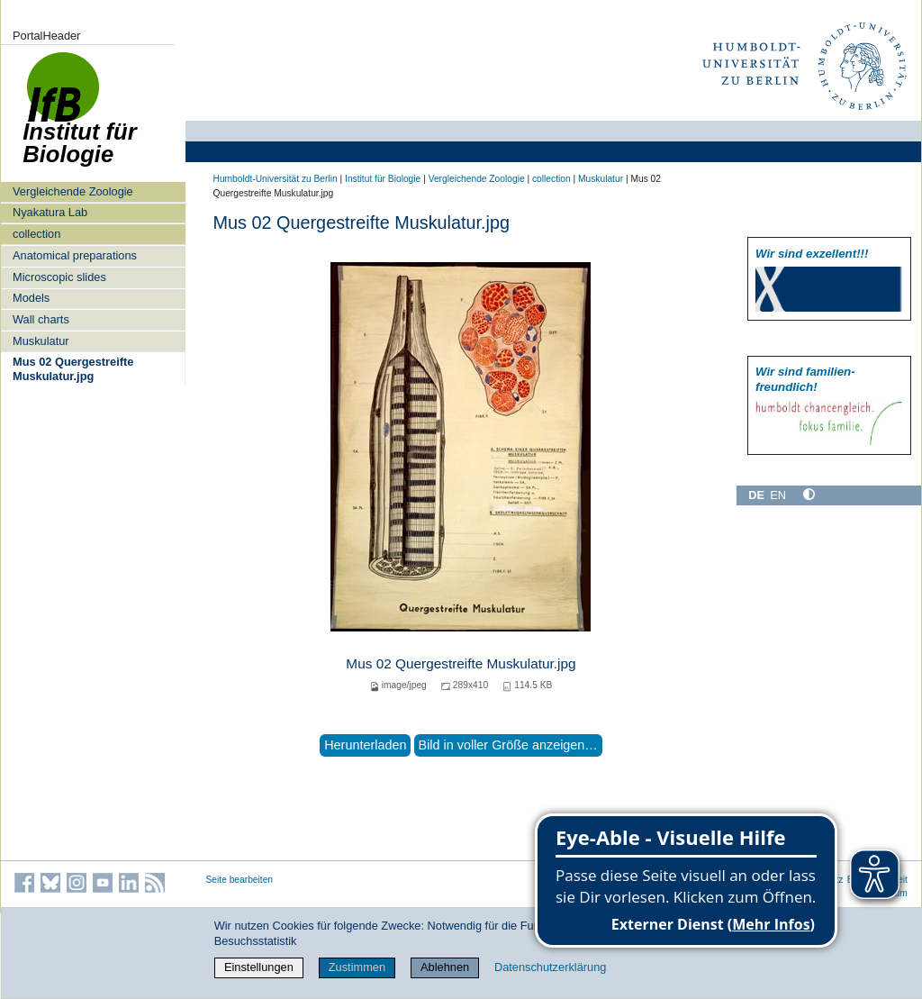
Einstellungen (259, 967)
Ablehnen (444, 967)
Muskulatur (41, 341)
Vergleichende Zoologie (73, 191)
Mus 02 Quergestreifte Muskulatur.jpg (73, 368)
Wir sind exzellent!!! (811, 253)
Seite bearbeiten (240, 880)
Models (31, 297)
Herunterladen (365, 745)
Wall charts (41, 319)
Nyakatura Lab (50, 212)
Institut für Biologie (382, 179)
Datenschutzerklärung (550, 967)
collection (36, 234)
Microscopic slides (59, 277)
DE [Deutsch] (756, 495)
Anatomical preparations (75, 255)
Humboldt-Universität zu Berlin (275, 179)
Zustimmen (357, 967)
